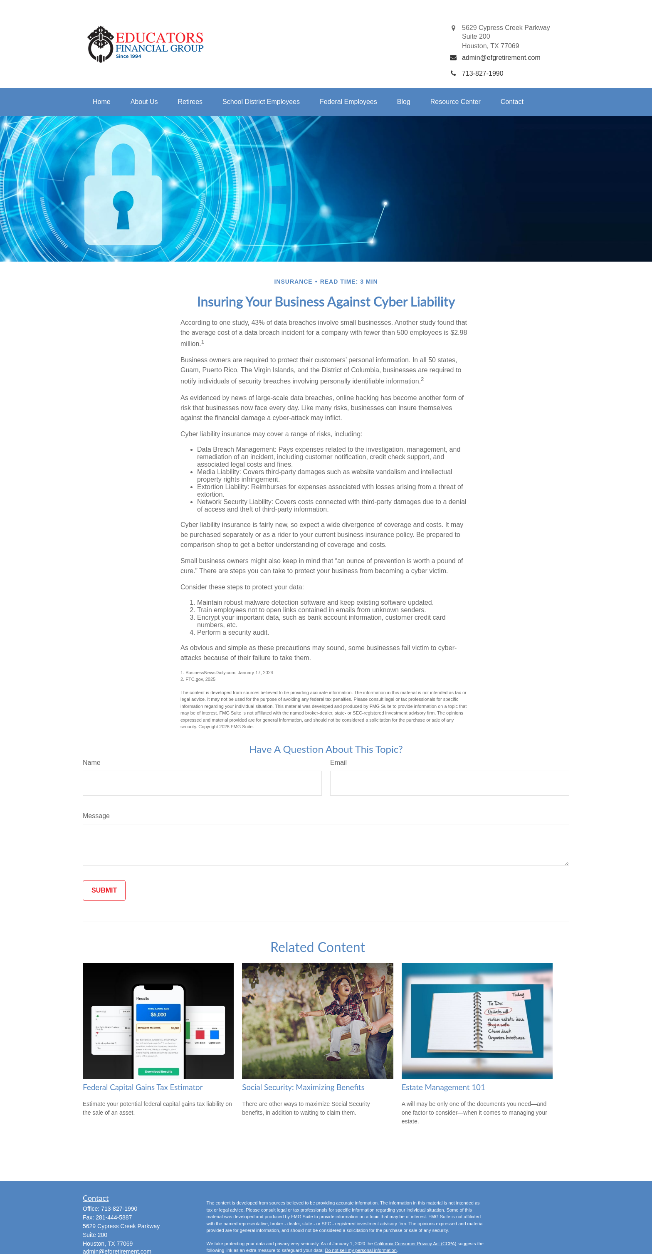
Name (92, 762)
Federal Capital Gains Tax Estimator (143, 1087)
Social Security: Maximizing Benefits (303, 1087)
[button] (102, 102)
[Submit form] (104, 890)
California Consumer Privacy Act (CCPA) (415, 1243)
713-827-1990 (119, 1208)
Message (96, 815)
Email (338, 762)
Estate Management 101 (443, 1087)
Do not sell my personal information (360, 1250)
